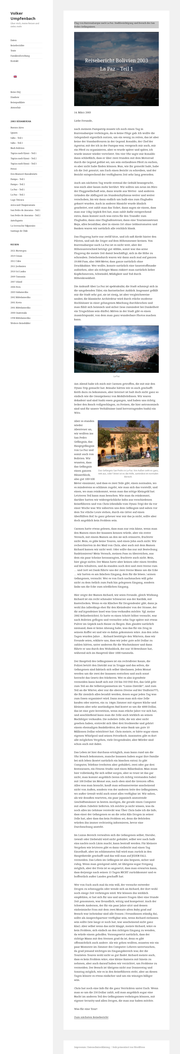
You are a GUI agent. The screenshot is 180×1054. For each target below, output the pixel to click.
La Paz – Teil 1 (18, 189)
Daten (14, 40)
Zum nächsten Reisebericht (91, 1017)
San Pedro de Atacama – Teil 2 (25, 215)
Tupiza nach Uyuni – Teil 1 (24, 153)
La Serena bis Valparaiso (23, 225)
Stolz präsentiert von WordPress (128, 1047)
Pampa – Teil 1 (18, 179)
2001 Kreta (16, 302)
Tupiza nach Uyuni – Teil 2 (24, 158)
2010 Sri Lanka (18, 271)
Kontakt (14, 61)
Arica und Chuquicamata (23, 205)
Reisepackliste (18, 102)
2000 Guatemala (19, 312)
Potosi (14, 168)
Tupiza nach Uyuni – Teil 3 (24, 163)
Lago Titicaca (17, 199)
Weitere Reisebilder (21, 323)
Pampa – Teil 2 (18, 184)
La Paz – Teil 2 (18, 194)
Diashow (15, 97)
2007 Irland (16, 281)
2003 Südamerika (19, 292)
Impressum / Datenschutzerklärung (92, 1047)
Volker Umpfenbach (23, 16)
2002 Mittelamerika (20, 297)
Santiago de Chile (19, 230)
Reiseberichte (17, 45)
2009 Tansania (18, 276)
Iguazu (14, 132)
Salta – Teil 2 (17, 142)
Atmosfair (16, 107)
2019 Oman (16, 255)
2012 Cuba (16, 261)
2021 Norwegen (18, 250)
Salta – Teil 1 (17, 137)
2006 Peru (16, 286)
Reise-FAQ (16, 92)
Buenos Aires (17, 127)
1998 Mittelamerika (20, 318)
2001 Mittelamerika (20, 307)
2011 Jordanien (18, 266)
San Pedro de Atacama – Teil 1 (25, 210)
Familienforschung (20, 55)
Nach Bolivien (17, 148)
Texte (13, 50)
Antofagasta (17, 220)
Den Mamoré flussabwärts (24, 174)
